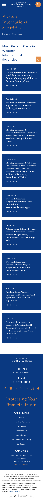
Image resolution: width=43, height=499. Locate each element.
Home (21, 417)
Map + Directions (21, 464)
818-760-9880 (21, 372)
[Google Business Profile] (10, 388)
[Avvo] (32, 388)
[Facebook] (5, 388)
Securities (21, 426)
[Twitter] (21, 388)
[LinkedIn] (16, 388)
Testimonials (21, 431)
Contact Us (21, 444)
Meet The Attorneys (21, 422)
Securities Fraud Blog (21, 439)
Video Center (21, 435)
